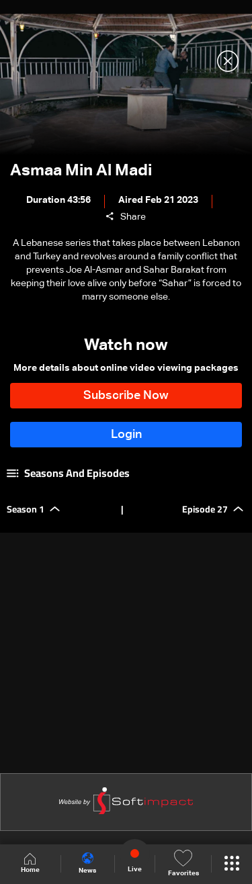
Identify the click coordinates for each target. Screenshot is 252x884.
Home (30, 863)
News (87, 863)
